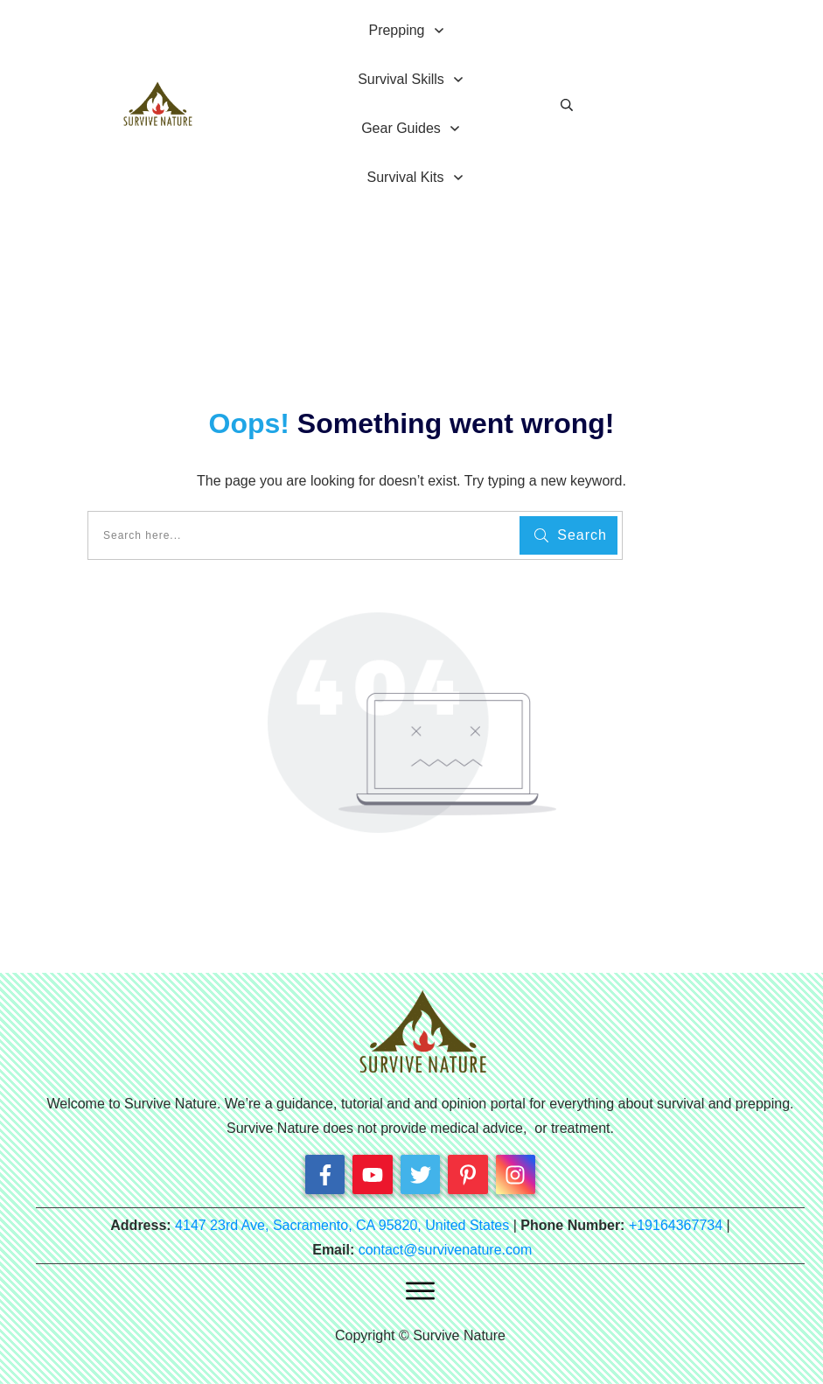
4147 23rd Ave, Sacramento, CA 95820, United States (342, 1225)
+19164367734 (675, 1225)
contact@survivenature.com (446, 1249)
